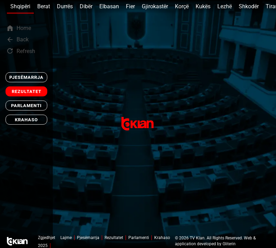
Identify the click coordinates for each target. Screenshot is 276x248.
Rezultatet (26, 91)
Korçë (182, 6)
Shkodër (249, 6)
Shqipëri (20, 6)
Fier (130, 6)
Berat (43, 6)
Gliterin (229, 243)
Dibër (86, 6)
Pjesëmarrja (26, 77)
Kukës (203, 6)
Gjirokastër (155, 6)
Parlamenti (26, 105)
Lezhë (224, 6)
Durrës (65, 6)
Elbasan (109, 6)
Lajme (66, 237)
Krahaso (26, 119)
